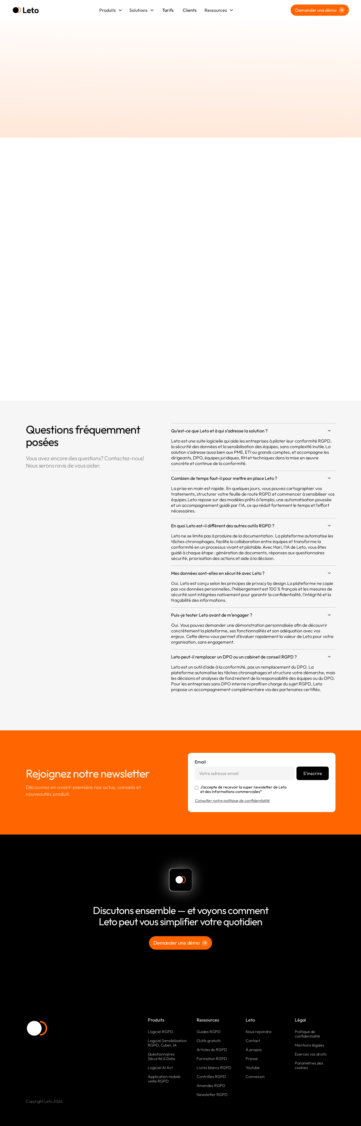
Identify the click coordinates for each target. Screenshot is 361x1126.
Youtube (253, 1067)
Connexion (255, 1076)
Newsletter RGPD (212, 1094)
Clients (190, 10)
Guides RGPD (208, 1031)
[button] (111, 10)
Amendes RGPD (211, 1085)
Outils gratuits (209, 1040)
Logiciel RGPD (160, 1031)
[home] (25, 10)
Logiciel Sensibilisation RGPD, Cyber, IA (167, 1043)
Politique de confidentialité (307, 1034)
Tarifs (168, 10)
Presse (252, 1058)
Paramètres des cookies (309, 1065)
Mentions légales (309, 1045)
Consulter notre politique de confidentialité (232, 800)
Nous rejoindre (259, 1031)
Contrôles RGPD (211, 1076)
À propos (254, 1049)
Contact (253, 1040)
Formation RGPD (212, 1058)
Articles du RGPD (212, 1049)
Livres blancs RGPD (214, 1067)
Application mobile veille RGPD (164, 1079)
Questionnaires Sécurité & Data (161, 1056)
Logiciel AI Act (160, 1067)
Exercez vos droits (310, 1054)
